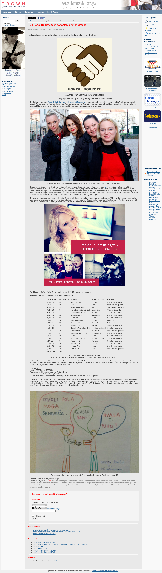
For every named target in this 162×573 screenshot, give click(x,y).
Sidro (4, 95)
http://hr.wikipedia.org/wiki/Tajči (44, 552)
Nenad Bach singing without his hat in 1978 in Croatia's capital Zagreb (155, 207)
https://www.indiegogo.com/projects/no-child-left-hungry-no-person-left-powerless (62, 544)
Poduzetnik (152, 123)
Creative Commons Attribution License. (105, 570)
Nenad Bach (6, 93)
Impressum (40, 12)
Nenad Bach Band (8, 86)
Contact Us (29, 12)
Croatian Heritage (151, 53)
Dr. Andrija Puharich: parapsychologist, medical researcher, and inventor (155, 186)
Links (48, 12)
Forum (55, 12)
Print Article (152, 25)
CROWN (148, 44)
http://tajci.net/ (38, 546)
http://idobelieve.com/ (40, 548)
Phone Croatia (7, 88)
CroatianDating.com (9, 83)
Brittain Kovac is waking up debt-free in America (50, 530)
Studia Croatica (150, 48)
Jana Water (6, 90)
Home (32, 21)
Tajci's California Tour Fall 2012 (44, 534)
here (105, 187)
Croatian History (150, 50)
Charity (39, 21)
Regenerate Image (53, 508)
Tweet (30, 18)
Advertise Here (153, 127)
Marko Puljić (34, 29)
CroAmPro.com (152, 71)
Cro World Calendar (151, 46)
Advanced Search (9, 25)
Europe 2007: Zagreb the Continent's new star (154, 200)
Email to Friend (153, 21)
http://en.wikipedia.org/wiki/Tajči (44, 550)
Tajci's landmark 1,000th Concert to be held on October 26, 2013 (56, 532)
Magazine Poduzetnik (9, 85)
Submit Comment (56, 561)
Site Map (18, 12)
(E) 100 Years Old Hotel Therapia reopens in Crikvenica (153, 216)
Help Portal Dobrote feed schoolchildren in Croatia (153, 173)
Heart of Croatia (7, 91)
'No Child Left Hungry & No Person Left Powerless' (66, 102)
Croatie (147, 55)
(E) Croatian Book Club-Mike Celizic (154, 193)
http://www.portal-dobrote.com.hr (45, 542)
